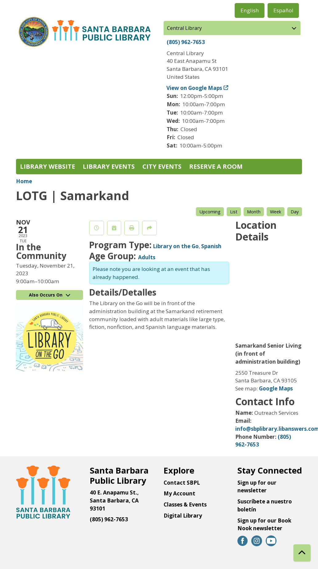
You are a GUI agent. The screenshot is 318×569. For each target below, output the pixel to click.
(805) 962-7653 (186, 42)
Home (24, 181)
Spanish (211, 246)
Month (253, 211)
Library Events (109, 166)
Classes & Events (185, 504)
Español (283, 10)
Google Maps (276, 388)
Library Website (47, 166)
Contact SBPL (182, 482)
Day (295, 211)
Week (275, 211)
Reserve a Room (216, 166)
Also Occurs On (49, 295)
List (233, 211)
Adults (146, 257)
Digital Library (183, 515)
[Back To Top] (301, 552)
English (249, 10)
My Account (179, 493)
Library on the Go (176, 246)
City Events (161, 166)
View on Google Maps (194, 87)
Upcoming (210, 211)
